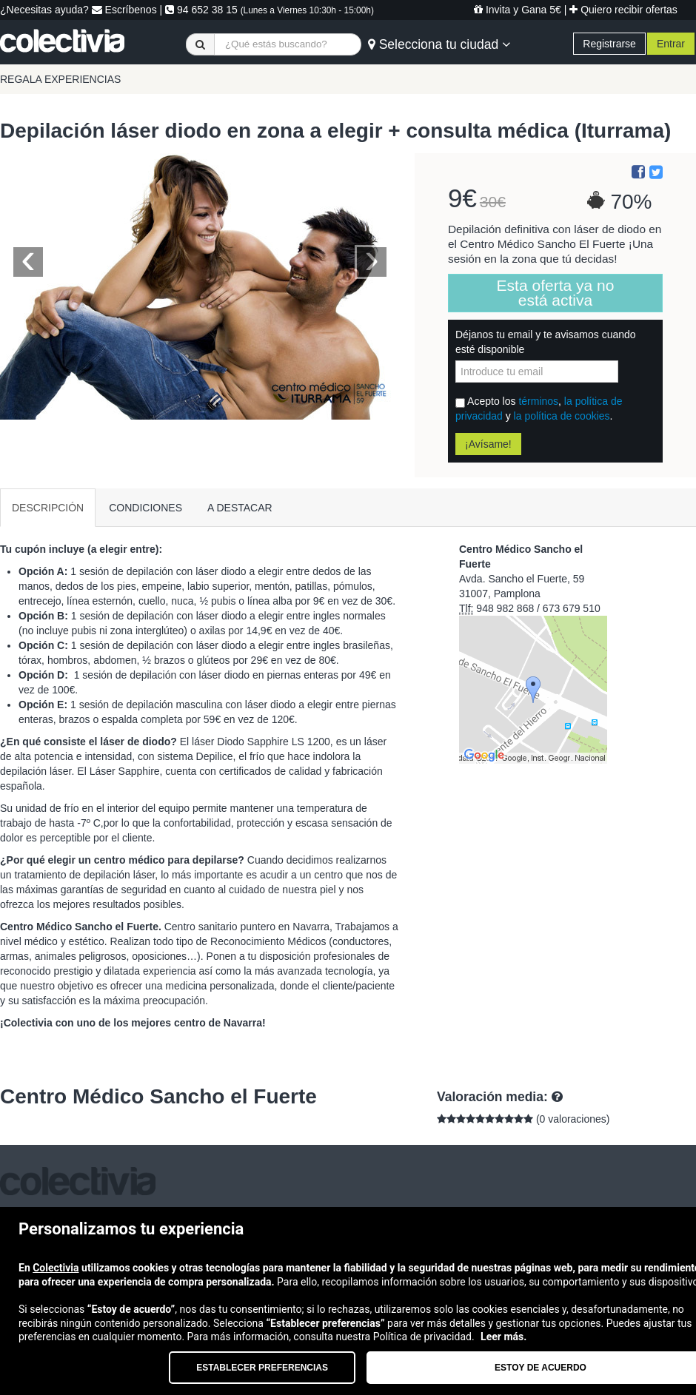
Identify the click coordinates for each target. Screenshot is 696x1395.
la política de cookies (562, 416)
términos (538, 401)
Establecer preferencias (262, 1367)
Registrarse (609, 44)
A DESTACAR (239, 508)
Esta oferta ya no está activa (556, 293)
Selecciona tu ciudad (439, 44)
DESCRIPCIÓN (48, 508)
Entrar (671, 44)
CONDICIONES (145, 508)
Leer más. (503, 1336)
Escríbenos (124, 10)
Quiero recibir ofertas (623, 10)
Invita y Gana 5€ (517, 10)
